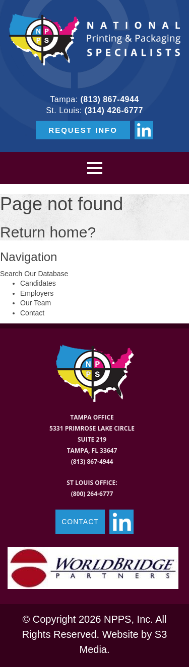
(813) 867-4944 (110, 99)
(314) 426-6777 (114, 110)
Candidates (38, 283)
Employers (36, 293)
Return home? (48, 232)
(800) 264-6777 (92, 493)
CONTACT (80, 522)
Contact (32, 313)
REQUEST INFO (82, 130)
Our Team (35, 303)
